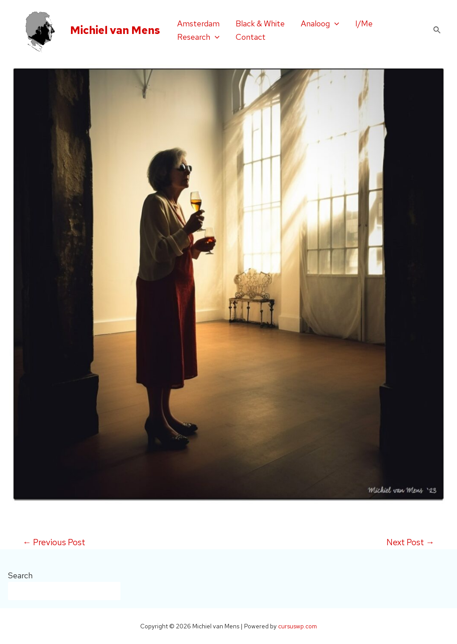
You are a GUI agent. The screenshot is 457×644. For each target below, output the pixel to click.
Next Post (410, 542)
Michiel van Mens (115, 30)
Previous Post (54, 542)
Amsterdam (198, 23)
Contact (251, 37)
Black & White (260, 23)
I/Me (364, 23)
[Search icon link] (437, 30)
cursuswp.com (297, 626)
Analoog (320, 23)
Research (198, 37)
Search (20, 575)
